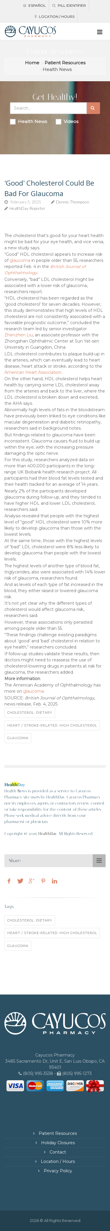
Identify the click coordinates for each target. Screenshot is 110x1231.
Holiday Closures (57, 1142)
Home (32, 62)
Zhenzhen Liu (18, 335)
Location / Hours (55, 16)
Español (34, 5)
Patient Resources (65, 62)
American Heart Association (32, 372)
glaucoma (20, 260)
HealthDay (47, 833)
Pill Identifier (69, 5)
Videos (67, 122)
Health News (28, 122)
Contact (57, 1152)
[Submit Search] (93, 108)
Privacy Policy (57, 1170)
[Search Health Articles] (48, 108)
